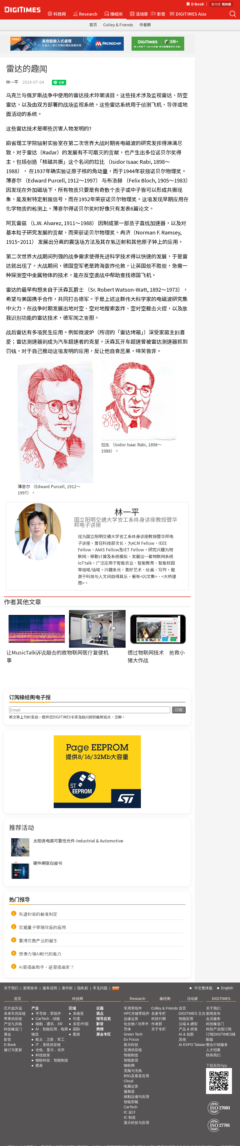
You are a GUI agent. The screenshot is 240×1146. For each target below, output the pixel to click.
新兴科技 (131, 1045)
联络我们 (213, 1055)
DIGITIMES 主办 (192, 1013)
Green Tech (133, 1034)
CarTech (130, 1107)
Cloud (128, 1081)
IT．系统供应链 (48, 1045)
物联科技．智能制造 (52, 1060)
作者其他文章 (22, 601)
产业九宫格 (13, 1024)
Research (85, 14)
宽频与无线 (133, 1071)
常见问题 (100, 988)
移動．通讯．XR (49, 1024)
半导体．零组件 (48, 1013)
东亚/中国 (80, 1024)
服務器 (129, 1091)
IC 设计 (130, 1112)
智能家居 (131, 1060)
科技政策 (43, 1055)
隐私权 (82, 988)
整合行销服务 (217, 1045)
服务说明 (50, 988)
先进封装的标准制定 (38, 914)
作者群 (145, 24)
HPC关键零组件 (137, 1013)
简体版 (226, 4)
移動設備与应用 (136, 1097)
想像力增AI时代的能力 (40, 954)
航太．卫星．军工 (50, 1039)
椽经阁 (114, 14)
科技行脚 (158, 1019)
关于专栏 (158, 1029)
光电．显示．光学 (50, 1050)
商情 (100, 1029)
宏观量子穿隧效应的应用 (42, 927)
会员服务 (213, 1019)
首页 (93, 24)
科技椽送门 (13, 1029)
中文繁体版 (203, 988)
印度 (76, 1019)
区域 (72, 1008)
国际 (76, 1029)
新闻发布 (30, 988)
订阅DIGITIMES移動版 (221, 1037)
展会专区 (103, 1034)
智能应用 (186, 1019)
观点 (100, 1013)
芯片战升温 (13, 1008)
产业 (35, 1008)
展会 (7, 1034)
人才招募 (213, 1050)
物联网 (129, 1065)
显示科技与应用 (136, 1123)
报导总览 (103, 1019)
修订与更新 (13, 1050)
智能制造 (131, 1055)
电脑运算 (131, 1086)
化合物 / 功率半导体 (136, 1026)
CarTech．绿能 (48, 1019)
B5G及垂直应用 (136, 1076)
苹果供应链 (13, 1019)
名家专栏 (158, 1013)
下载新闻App (216, 1065)
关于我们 (11, 988)
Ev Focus (131, 1039)
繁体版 (216, 4)
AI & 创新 (186, 1034)
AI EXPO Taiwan (192, 1045)
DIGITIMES (221, 999)
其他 (182, 1039)
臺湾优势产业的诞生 (38, 940)
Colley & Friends (118, 24)
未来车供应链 (15, 1013)
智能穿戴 (131, 1102)
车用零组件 (133, 1008)
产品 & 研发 (188, 1029)
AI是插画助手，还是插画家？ (46, 967)
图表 (39, 1065)
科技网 (57, 14)
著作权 (67, 988)
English (227, 988)
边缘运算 (131, 1019)
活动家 (139, 14)
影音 (157, 14)
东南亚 (78, 1013)
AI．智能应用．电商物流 (49, 1031)
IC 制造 (130, 1117)
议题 (100, 1008)
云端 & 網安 (188, 1024)
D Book (195, 3)
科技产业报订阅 (218, 1029)
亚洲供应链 (133, 1050)
